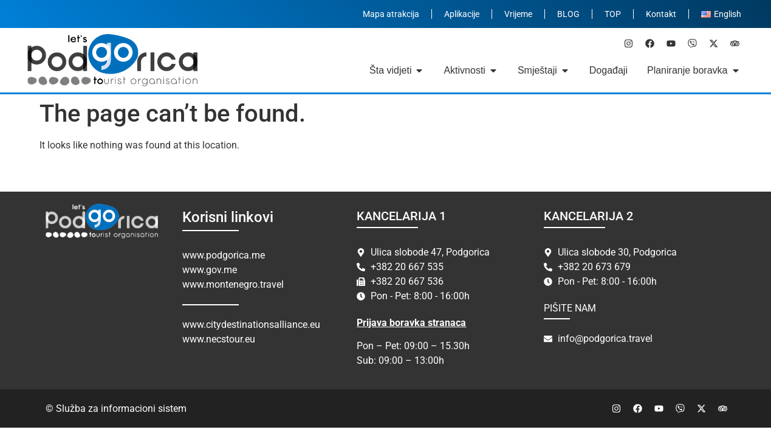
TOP (613, 14)
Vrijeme (518, 14)
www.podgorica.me (223, 255)
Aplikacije (461, 14)
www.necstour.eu (218, 339)
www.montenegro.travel (233, 284)
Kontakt (661, 14)
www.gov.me (209, 270)
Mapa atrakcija (391, 14)
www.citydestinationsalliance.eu (251, 324)
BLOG (568, 14)
